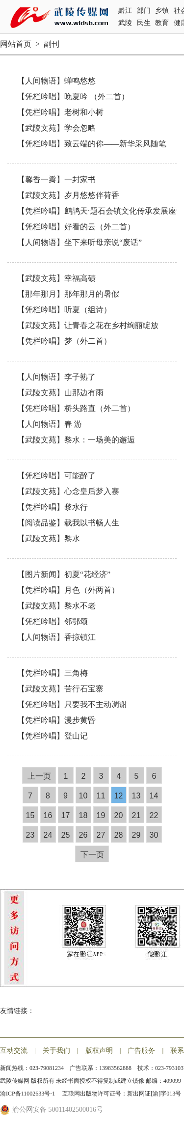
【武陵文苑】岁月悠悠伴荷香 (68, 195)
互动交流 (13, 1050)
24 (48, 835)
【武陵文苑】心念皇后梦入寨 (68, 491)
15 (30, 815)
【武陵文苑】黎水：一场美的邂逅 (76, 440)
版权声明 (99, 1050)
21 (136, 815)
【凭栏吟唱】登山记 (52, 736)
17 (65, 815)
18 (83, 815)
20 (118, 815)
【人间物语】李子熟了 (56, 377)
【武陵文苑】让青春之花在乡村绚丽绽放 (87, 325)
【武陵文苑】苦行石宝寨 (60, 689)
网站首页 (15, 44)
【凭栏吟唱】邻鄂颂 (52, 621)
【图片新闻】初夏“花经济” (63, 574)
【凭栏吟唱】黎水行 (52, 507)
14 (154, 796)
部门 (144, 10)
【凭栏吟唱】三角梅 (52, 673)
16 (48, 815)
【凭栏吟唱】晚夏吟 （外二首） (73, 96)
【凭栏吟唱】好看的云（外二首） (76, 226)
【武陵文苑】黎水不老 (56, 606)
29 (136, 835)
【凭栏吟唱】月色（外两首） (68, 590)
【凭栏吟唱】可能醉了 (56, 475)
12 (118, 796)
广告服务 (141, 1050)
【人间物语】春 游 (49, 424)
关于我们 (56, 1050)
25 (65, 835)
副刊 (51, 44)
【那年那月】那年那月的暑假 (68, 294)
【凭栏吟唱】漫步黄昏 (56, 720)
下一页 (92, 854)
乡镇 (162, 10)
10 (83, 796)
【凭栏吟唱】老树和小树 (60, 112)
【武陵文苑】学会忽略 (56, 128)
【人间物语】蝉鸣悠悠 (56, 81)
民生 (144, 23)
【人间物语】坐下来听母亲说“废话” (79, 242)
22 (154, 815)
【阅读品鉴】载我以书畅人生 (68, 523)
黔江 (125, 10)
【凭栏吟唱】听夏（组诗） (64, 309)
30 (154, 835)
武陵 (125, 23)
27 (101, 835)
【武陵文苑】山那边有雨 (60, 392)
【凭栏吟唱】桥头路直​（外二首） (76, 408)
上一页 (39, 776)
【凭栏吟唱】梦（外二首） (64, 341)
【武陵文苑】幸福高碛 (56, 278)
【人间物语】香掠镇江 (56, 637)
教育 (162, 23)
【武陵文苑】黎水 (48, 538)
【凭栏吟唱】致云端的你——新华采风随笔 (91, 143)
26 (83, 835)
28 (118, 835)
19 (101, 815)
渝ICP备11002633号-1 (28, 1093)
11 (101, 796)
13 (136, 796)
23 (30, 835)
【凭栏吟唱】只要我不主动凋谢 (72, 704)
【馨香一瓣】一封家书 (56, 179)
